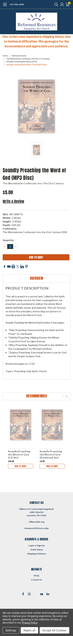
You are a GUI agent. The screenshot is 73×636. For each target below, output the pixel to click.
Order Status (36, 549)
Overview (36, 278)
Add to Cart (21, 466)
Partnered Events (19, 56)
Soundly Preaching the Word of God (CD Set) (19, 454)
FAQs (36, 575)
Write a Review (13, 201)
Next (66, 396)
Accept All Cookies (54, 630)
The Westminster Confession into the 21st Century (28, 59)
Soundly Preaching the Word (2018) (21, 62)
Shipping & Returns (36, 553)
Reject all (29, 630)
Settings (10, 630)
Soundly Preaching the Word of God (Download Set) (51, 454)
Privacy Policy (29, 622)
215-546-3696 (17, 4)
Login (31, 545)
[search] (55, 4)
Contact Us (36, 579)
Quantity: (8, 240)
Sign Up (41, 545)
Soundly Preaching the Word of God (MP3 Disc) (26, 65)
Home (5, 56)
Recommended (36, 396)
